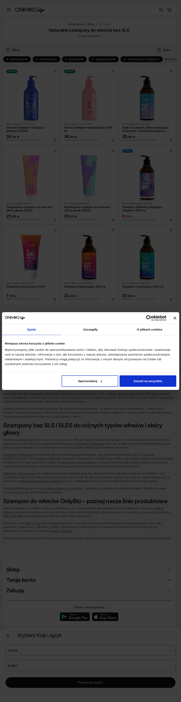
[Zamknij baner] (175, 318)
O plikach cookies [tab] (149, 329)
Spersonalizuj (90, 380)
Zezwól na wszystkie (148, 380)
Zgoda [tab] (31, 329)
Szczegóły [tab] (90, 329)
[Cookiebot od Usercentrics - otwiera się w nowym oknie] (149, 318)
